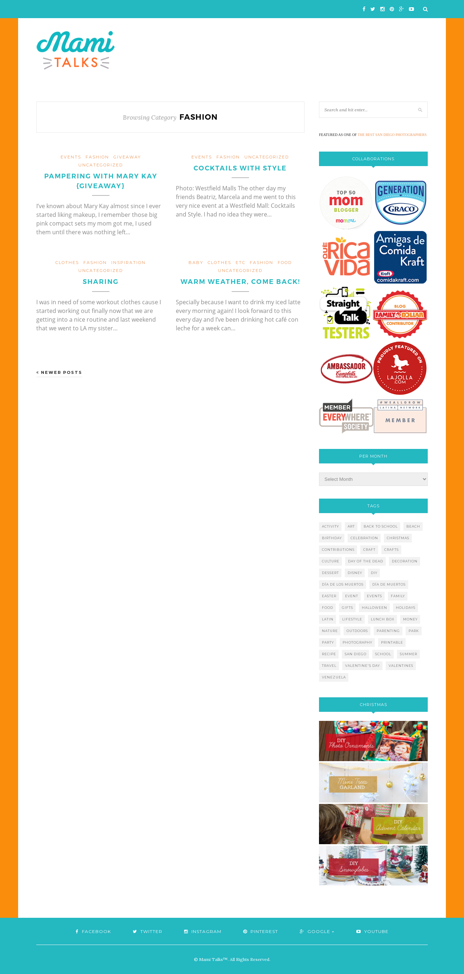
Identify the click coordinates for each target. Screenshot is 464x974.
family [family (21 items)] (398, 596)
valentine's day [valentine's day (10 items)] (362, 666)
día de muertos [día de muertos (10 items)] (389, 584)
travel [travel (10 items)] (329, 666)
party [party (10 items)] (328, 642)
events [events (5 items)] (374, 596)
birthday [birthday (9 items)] (332, 538)
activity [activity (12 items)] (330, 526)
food (285, 262)
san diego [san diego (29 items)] (355, 654)
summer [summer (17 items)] (408, 654)
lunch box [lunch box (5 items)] (382, 619)
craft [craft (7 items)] (369, 550)
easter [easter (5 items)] (329, 596)
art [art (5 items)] (351, 526)
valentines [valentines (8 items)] (401, 666)
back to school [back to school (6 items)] (381, 526)
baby (195, 262)
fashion (97, 157)
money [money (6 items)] (410, 619)
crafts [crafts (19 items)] (391, 550)
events (71, 157)
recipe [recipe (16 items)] (329, 654)
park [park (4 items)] (414, 631)
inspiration (128, 262)
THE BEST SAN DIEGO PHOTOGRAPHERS (392, 135)
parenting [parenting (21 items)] (388, 631)
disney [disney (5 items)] (355, 573)
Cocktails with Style (240, 168)
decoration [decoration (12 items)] (405, 561)
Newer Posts (59, 372)
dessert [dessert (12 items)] (330, 573)
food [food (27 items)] (327, 608)
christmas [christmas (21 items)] (398, 538)
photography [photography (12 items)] (357, 642)
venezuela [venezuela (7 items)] (334, 677)
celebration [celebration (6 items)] (364, 538)
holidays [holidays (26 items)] (405, 608)
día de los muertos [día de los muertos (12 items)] (343, 584)
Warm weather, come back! (240, 281)
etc (240, 262)
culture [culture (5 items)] (330, 561)
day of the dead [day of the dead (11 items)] (365, 561)
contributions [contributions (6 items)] (338, 550)
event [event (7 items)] (351, 596)
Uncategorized (100, 165)
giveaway (127, 157)
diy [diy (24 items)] (374, 573)
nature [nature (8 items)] (330, 631)
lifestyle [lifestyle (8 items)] (352, 619)
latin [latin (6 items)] (328, 619)
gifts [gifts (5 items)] (347, 608)
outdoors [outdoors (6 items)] (357, 631)
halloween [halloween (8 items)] (374, 608)
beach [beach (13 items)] (413, 526)
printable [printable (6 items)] (392, 642)
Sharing (101, 281)
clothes (67, 262)
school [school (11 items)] (383, 654)
